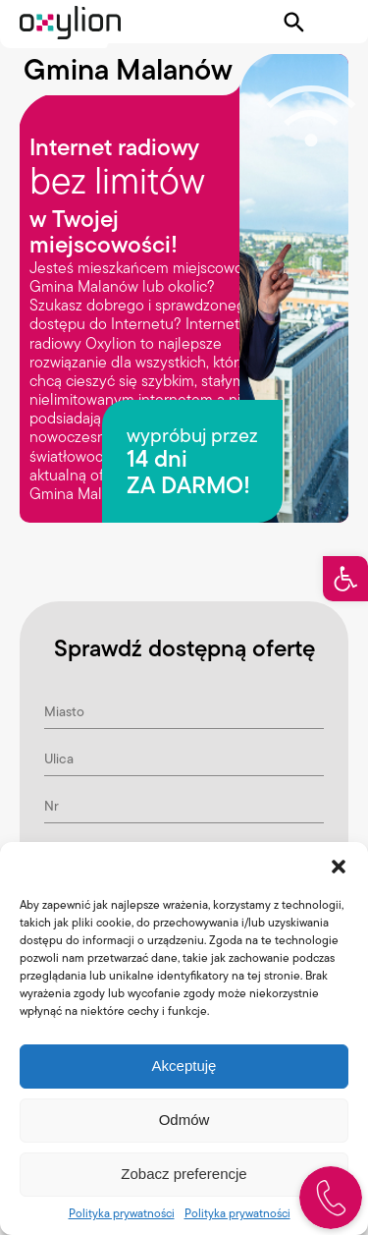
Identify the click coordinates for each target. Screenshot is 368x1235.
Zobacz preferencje (183, 1173)
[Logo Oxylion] (70, 22)
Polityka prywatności (122, 1213)
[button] (345, 578)
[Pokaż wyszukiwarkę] (294, 22)
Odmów (184, 1119)
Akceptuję (184, 1065)
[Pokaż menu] (335, 22)
